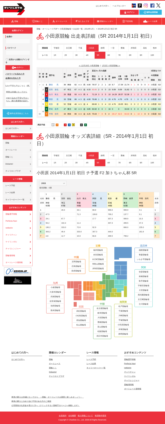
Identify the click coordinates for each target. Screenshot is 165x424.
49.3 (63, 210)
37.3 (141, 223)
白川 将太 (55, 94)
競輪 (7, 143)
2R (65, 55)
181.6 (141, 232)
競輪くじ (9, 157)
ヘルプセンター (119, 6)
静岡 (103, 48)
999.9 (126, 210)
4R (87, 55)
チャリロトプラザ (13, 171)
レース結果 (10, 192)
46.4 (63, 232)
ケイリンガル (11, 242)
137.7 (126, 214)
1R (55, 55)
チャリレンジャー (13, 248)
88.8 (94, 210)
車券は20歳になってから (16, 92)
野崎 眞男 (55, 109)
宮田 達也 (55, 89)
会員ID (9, 36)
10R (152, 55)
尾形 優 (55, 104)
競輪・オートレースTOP (47, 29)
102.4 (63, 223)
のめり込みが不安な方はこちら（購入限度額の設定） (17, 99)
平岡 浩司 (55, 114)
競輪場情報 (10, 255)
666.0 (126, 227)
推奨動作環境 (100, 416)
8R (130, 55)
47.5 (47, 214)
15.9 (79, 236)
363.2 (48, 232)
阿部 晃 (55, 99)
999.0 (110, 210)
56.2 (47, 223)
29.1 (47, 219)
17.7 (94, 219)
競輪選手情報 (11, 214)
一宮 (112, 48)
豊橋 (122, 48)
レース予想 (10, 185)
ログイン (17, 67)
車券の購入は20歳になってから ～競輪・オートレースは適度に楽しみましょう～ (47, 397)
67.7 (63, 219)
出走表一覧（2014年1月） (84, 29)
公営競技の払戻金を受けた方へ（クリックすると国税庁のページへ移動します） (45, 405)
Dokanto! (9, 164)
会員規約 (62, 416)
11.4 (79, 223)
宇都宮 (56, 48)
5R (98, 55)
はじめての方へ (102, 6)
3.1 (140, 210)
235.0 (141, 227)
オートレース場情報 (14, 262)
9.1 (140, 214)
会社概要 (72, 416)
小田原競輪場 (65, 29)
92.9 (94, 227)
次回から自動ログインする (17, 60)
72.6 (79, 227)
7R (119, 55)
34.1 (79, 210)
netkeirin (9, 228)
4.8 (47, 236)
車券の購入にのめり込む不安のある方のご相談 (31, 401)
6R (109, 55)
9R (141, 55)
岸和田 (133, 48)
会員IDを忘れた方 (13, 78)
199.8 (94, 214)
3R (76, 55)
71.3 (79, 214)
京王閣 (69, 48)
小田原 (91, 48)
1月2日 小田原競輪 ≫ (111, 65)
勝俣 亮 (55, 85)
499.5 (126, 223)
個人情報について (85, 416)
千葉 (80, 48)
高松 (145, 48)
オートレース (11, 150)
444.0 (110, 232)
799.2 (110, 214)
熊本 (155, 48)
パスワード (11, 48)
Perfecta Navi (11, 221)
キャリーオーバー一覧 (14, 199)
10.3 (141, 219)
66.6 (94, 236)
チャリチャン (11, 235)
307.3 (110, 219)
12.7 (63, 236)
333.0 (63, 227)
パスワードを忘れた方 (14, 74)
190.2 (48, 227)
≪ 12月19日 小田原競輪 (89, 65)
